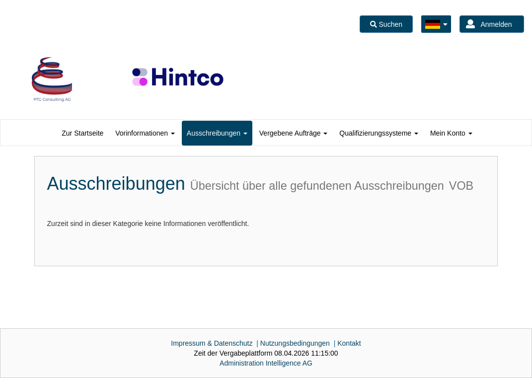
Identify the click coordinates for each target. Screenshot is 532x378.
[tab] (82, 133)
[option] (52, 79)
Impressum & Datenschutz (211, 343)
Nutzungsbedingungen (295, 343)
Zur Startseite (82, 133)
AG (266, 363)
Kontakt (349, 343)
